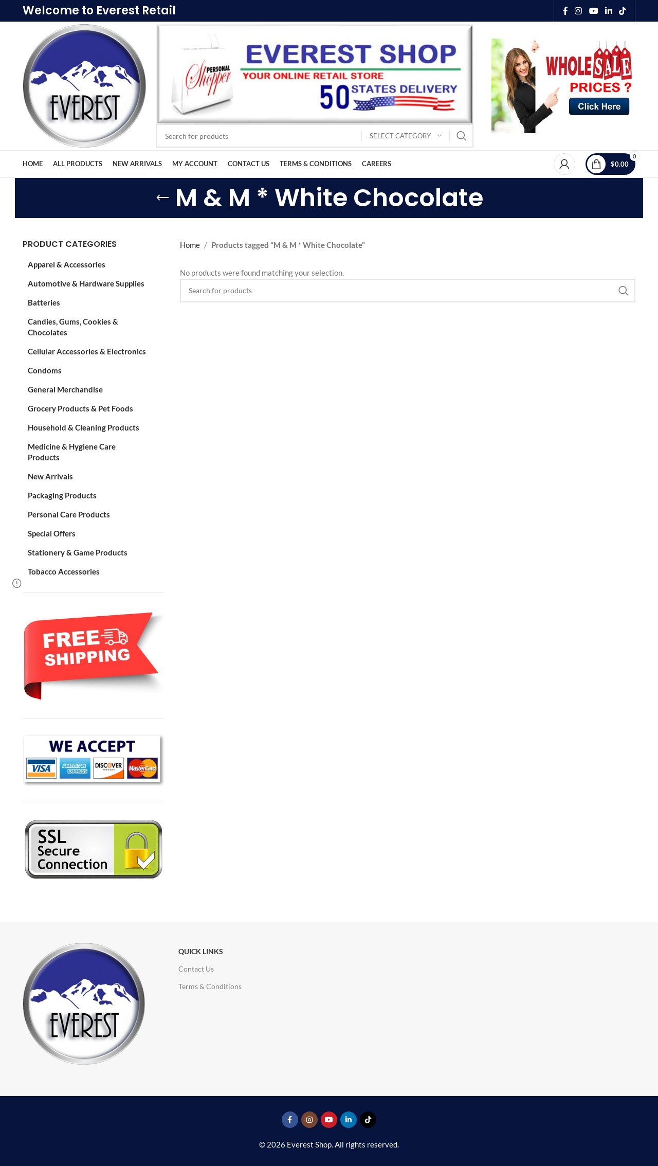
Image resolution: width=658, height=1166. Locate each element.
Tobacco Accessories (64, 571)
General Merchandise (65, 389)
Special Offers (52, 533)
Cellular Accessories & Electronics (87, 351)
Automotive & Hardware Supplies (86, 283)
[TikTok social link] (623, 11)
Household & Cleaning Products (83, 427)
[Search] (314, 136)
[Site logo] (84, 84)
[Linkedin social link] (608, 11)
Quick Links (200, 951)
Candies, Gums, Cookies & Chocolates (73, 327)
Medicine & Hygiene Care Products (72, 452)
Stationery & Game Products (77, 552)
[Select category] (405, 136)
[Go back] (162, 198)
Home (190, 244)
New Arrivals (50, 476)
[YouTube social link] (593, 11)
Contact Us (196, 968)
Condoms (45, 370)
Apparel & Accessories (66, 264)
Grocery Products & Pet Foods (80, 408)
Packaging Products (62, 495)
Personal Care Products (69, 514)
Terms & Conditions (210, 986)
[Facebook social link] (565, 11)
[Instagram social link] (579, 11)
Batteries (44, 302)
